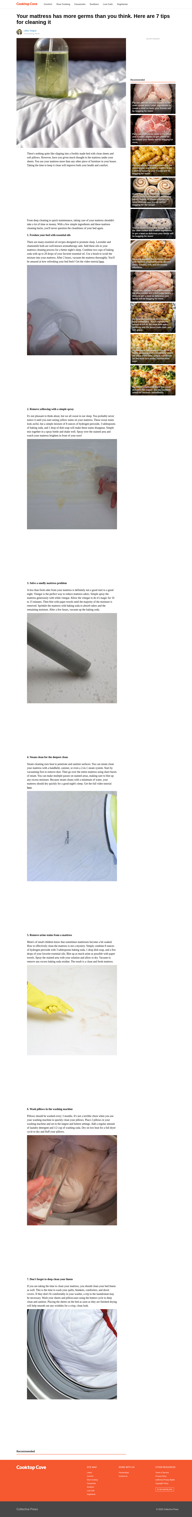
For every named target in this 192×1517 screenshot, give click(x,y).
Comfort (48, 4)
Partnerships (124, 1473)
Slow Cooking (63, 4)
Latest (89, 1473)
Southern (94, 4)
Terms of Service (162, 1473)
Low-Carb (108, 4)
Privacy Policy (160, 1476)
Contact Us (123, 1476)
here (101, 261)
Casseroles (80, 4)
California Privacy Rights (165, 1480)
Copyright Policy (161, 1483)
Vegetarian (122, 4)
